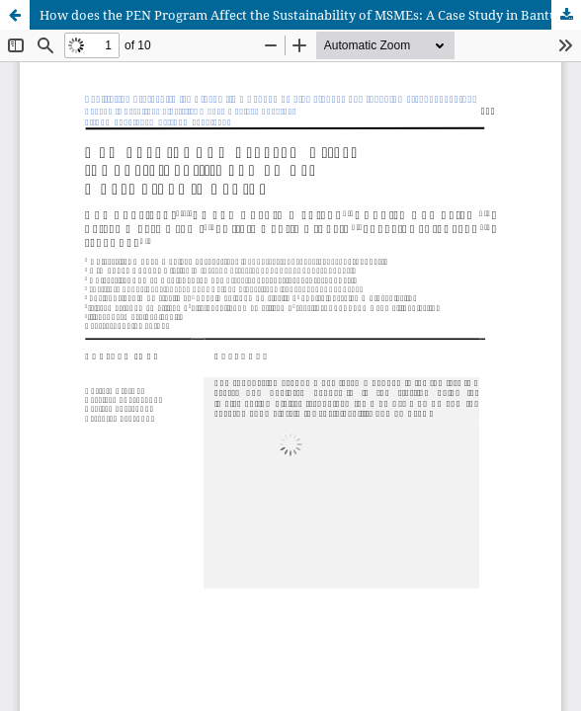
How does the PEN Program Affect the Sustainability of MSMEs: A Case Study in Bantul (300, 15)
